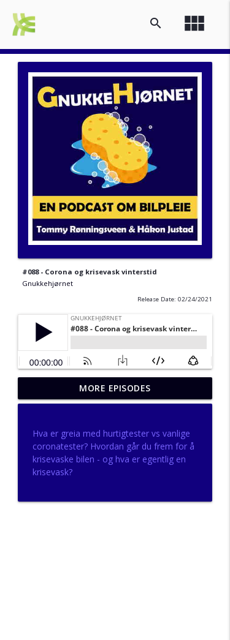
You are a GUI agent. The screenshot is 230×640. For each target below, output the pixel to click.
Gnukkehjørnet (47, 283)
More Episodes (115, 388)
